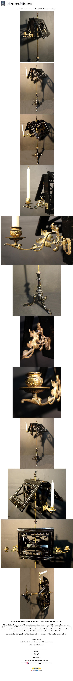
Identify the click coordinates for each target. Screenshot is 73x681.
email (40, 663)
